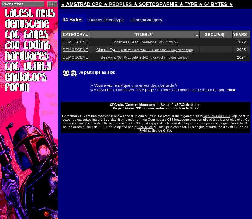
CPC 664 (141, 123)
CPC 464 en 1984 (216, 116)
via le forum (202, 90)
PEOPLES (120, 4)
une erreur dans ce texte (152, 85)
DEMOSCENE (75, 42)
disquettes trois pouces (200, 123)
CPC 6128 (145, 127)
